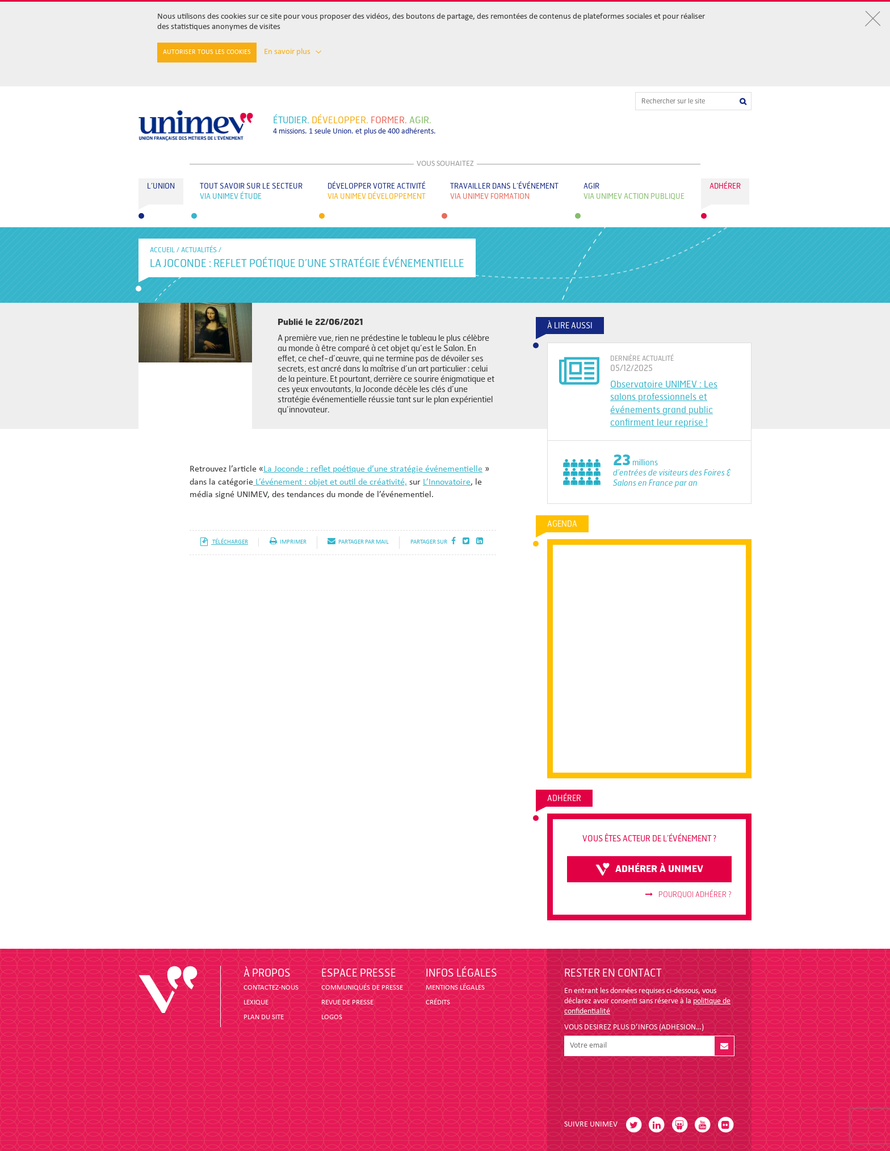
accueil (162, 250)
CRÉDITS (438, 1002)
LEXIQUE (256, 1002)
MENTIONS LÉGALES (455, 987)
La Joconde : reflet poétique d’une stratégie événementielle (372, 469)
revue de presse (347, 1002)
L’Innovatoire (447, 482)
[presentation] (650, 1083)
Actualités (199, 250)
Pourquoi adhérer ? (688, 894)
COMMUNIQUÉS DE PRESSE (362, 987)
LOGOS (331, 1017)
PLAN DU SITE (264, 1017)
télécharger (224, 542)
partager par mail (358, 542)
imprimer (288, 542)
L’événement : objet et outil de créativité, (330, 482)
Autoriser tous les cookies (207, 52)
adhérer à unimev (649, 869)
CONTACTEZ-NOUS (271, 987)
